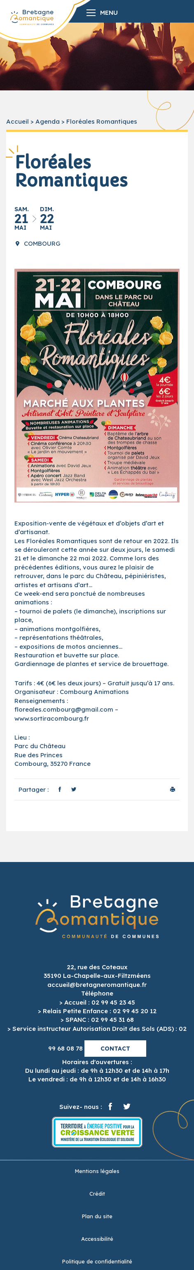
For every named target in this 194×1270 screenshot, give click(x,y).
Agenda (47, 121)
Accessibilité (97, 1238)
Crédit (97, 1193)
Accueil (17, 121)
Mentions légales (97, 1171)
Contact (115, 1048)
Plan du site (97, 1216)
